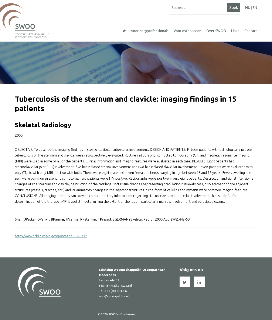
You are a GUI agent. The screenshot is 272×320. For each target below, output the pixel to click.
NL (247, 8)
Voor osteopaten (187, 31)
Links (235, 31)
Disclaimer (128, 314)
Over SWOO (216, 31)
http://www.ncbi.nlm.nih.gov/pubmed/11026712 (51, 236)
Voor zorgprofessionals (150, 31)
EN (255, 8)
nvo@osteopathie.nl (114, 296)
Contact (250, 31)
